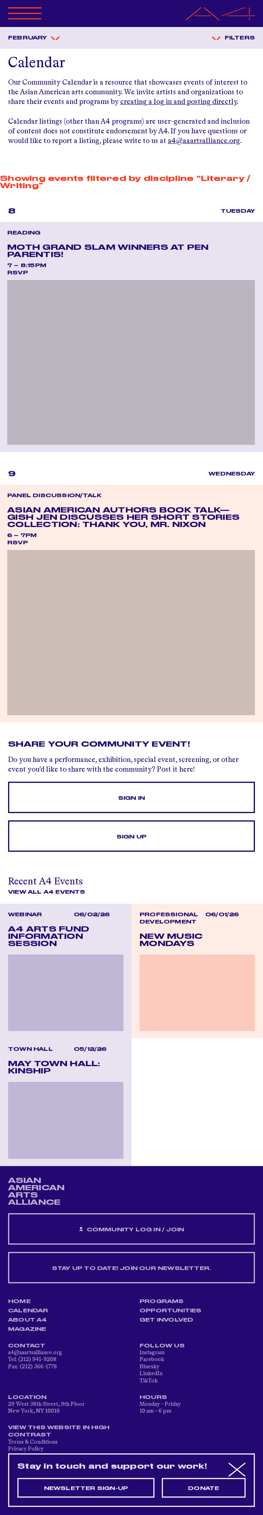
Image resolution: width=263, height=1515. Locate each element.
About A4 (27, 1320)
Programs (162, 1301)
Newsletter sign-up (86, 1488)
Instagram (152, 1352)
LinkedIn (151, 1373)
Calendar (28, 1310)
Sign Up (131, 836)
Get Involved (166, 1320)
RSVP (17, 272)
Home (19, 1301)
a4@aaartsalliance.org (204, 141)
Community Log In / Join (131, 1229)
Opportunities (171, 1310)
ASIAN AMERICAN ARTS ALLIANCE (36, 1191)
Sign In (131, 798)
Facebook (152, 1359)
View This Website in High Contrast (58, 1431)
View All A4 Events (47, 892)
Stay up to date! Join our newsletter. (131, 1268)
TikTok (149, 1381)
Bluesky (149, 1367)
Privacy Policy (26, 1449)
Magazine (27, 1329)
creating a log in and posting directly (178, 102)
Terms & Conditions (33, 1442)
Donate (203, 1488)
